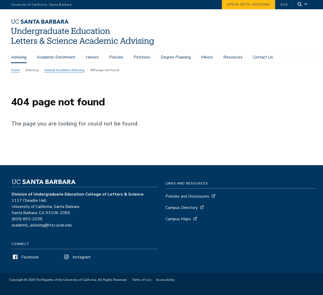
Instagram (77, 257)
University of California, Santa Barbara (41, 5)
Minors (207, 57)
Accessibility (165, 280)
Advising (19, 57)
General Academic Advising (64, 70)
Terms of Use (141, 280)
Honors (92, 57)
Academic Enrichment (56, 57)
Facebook (25, 257)
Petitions (142, 57)
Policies (116, 57)
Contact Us (263, 57)
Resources (232, 57)
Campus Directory (181, 207)
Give (284, 5)
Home (15, 70)
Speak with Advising (248, 4)
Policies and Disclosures (187, 196)
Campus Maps (178, 219)
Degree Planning (176, 57)
